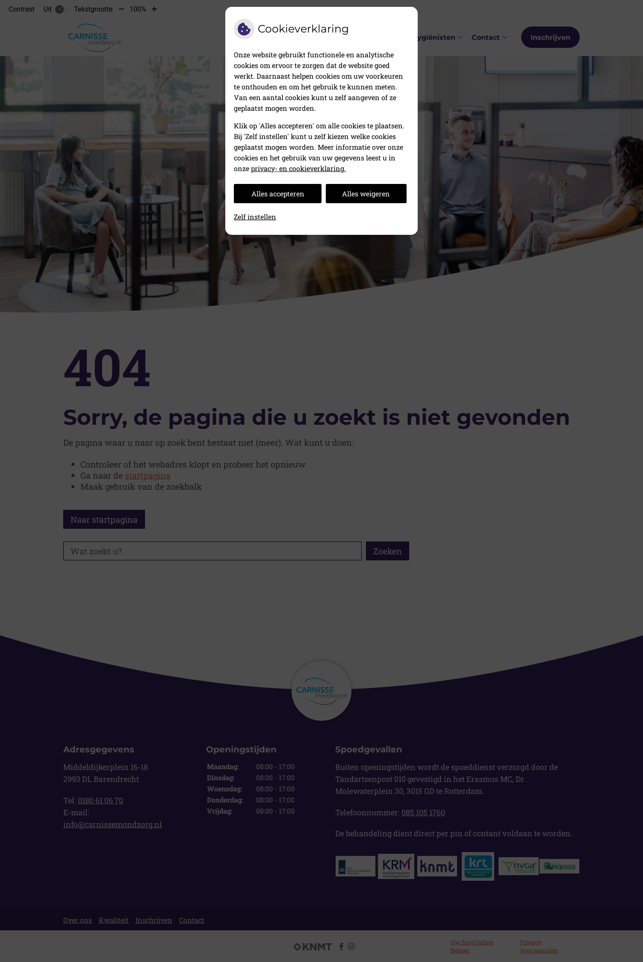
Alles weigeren (366, 193)
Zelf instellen (255, 216)
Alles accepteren (277, 193)
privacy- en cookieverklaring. (298, 168)
